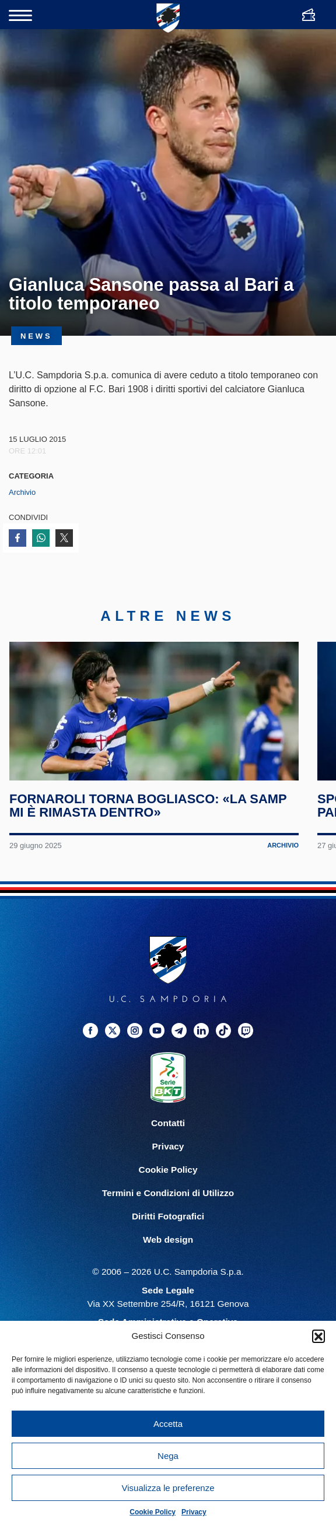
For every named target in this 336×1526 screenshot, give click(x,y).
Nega (168, 1456)
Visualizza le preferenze (168, 1488)
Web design (168, 1256)
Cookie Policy (153, 1512)
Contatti (168, 1139)
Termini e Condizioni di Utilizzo (168, 1209)
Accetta (168, 1424)
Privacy (193, 1512)
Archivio (22, 492)
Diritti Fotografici (168, 1232)
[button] (318, 1336)
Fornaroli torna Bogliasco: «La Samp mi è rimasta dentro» (149, 821)
